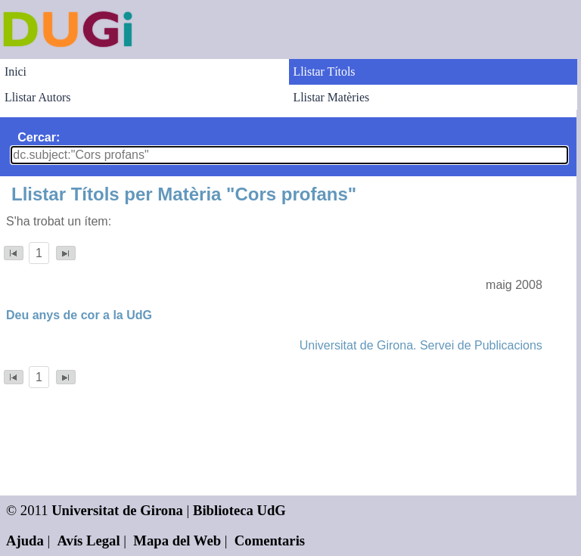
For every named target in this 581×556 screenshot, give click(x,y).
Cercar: (38, 137)
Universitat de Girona (117, 510)
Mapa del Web (177, 540)
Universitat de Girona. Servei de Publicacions (421, 345)
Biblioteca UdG (239, 510)
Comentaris (270, 540)
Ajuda (25, 540)
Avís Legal (88, 540)
